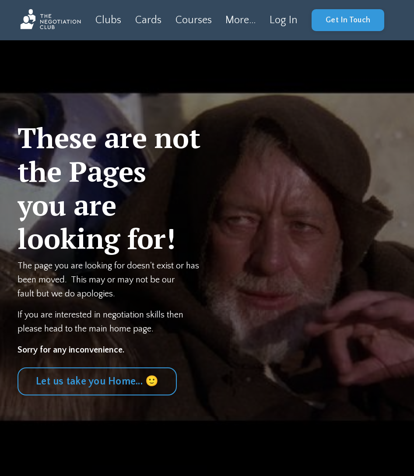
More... (240, 20)
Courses (193, 20)
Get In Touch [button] (348, 20)
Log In (284, 20)
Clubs (108, 20)
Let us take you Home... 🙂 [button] (97, 381)
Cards (148, 20)
